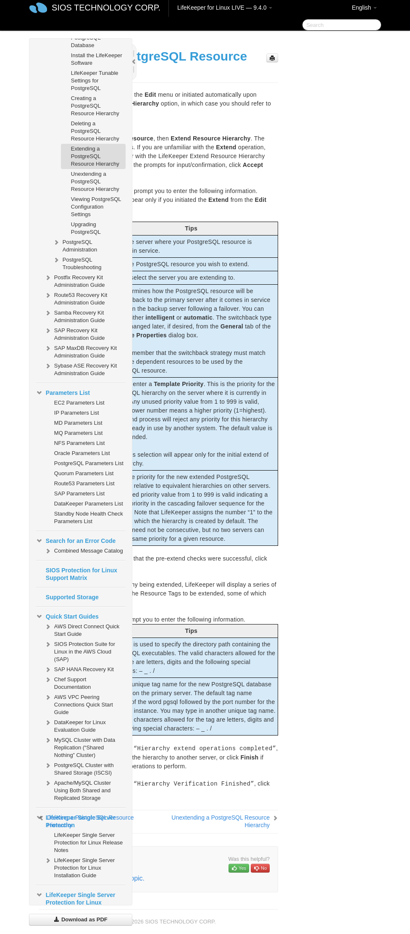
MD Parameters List (78, 423)
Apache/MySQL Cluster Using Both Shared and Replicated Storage (77, 789)
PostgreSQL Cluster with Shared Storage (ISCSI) (79, 768)
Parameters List (63, 393)
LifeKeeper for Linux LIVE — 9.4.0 (224, 7)
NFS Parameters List (79, 443)
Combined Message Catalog (83, 551)
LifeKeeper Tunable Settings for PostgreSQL (94, 80)
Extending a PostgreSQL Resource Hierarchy (95, 156)
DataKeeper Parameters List (88, 503)
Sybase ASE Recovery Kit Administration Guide (80, 368)
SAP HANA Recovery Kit (79, 669)
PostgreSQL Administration (75, 245)
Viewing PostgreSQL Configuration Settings (96, 206)
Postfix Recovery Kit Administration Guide (74, 280)
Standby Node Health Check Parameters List (88, 517)
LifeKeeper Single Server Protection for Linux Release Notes (88, 842)
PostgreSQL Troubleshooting (77, 262)
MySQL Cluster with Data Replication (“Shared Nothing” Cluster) (79, 746)
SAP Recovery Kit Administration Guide (74, 333)
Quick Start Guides (67, 616)
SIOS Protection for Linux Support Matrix (81, 574)
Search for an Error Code (76, 541)
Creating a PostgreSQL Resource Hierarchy (95, 105)
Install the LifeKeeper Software (96, 59)
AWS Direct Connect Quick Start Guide (82, 629)
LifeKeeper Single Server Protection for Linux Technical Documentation (76, 901)
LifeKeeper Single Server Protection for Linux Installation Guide (79, 866)
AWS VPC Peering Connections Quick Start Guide (78, 703)
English (364, 7)
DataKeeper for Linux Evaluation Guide (75, 725)
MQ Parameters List (78, 433)
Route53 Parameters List (84, 483)
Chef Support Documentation (67, 682)
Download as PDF (80, 919)
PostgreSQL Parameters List (89, 463)
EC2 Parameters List (79, 403)
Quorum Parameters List (84, 473)
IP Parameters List (76, 413)
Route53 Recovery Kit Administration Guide (75, 298)
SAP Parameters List (79, 493)
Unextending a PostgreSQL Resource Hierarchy (95, 181)
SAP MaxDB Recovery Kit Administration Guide (80, 351)
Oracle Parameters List (82, 453)
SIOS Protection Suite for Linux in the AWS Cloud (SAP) (79, 650)
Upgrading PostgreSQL (86, 228)
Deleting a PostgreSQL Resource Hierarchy (95, 131)
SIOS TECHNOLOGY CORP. (106, 7)
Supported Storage (72, 597)
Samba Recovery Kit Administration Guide (74, 315)
